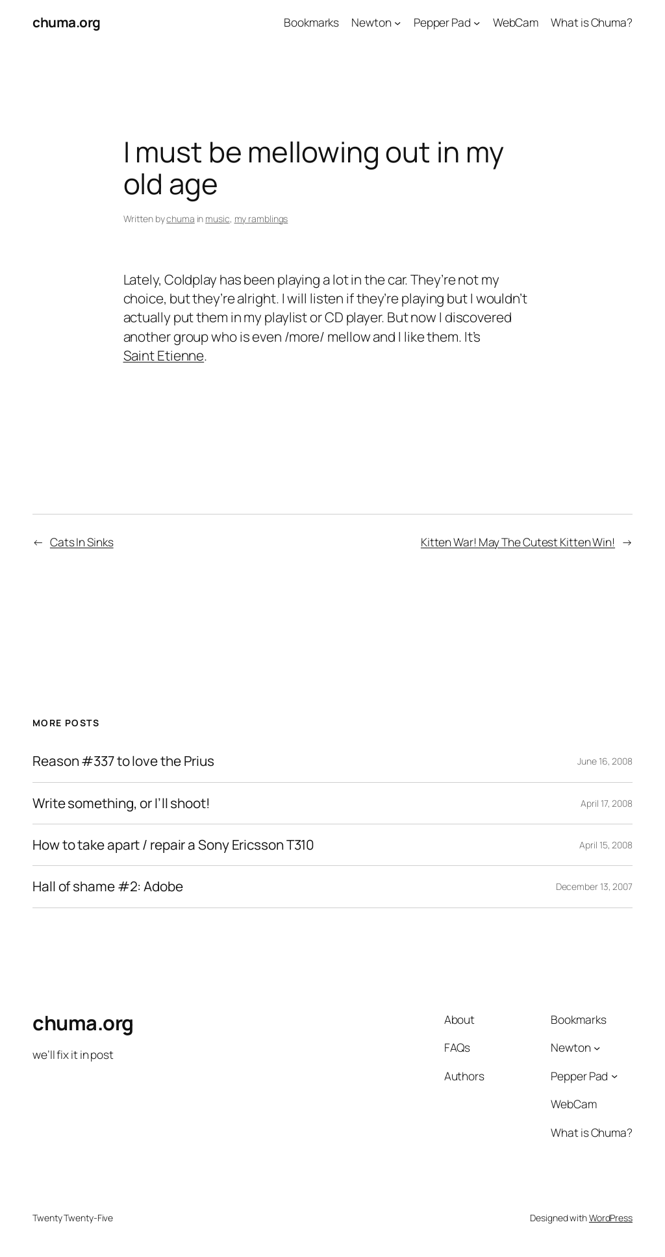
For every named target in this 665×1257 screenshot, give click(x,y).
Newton (371, 22)
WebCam (515, 22)
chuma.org (66, 22)
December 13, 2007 (594, 886)
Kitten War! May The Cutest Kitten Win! (518, 542)
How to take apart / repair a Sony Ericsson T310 (173, 844)
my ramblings (261, 218)
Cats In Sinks (82, 542)
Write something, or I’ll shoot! (121, 803)
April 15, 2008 (606, 845)
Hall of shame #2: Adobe (107, 886)
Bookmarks (311, 22)
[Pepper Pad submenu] (476, 22)
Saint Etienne (164, 355)
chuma (180, 218)
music (217, 218)
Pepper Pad (442, 22)
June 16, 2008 (605, 761)
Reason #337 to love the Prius (123, 761)
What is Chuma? (592, 22)
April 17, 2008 (607, 803)
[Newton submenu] (397, 22)
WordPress (611, 1218)
